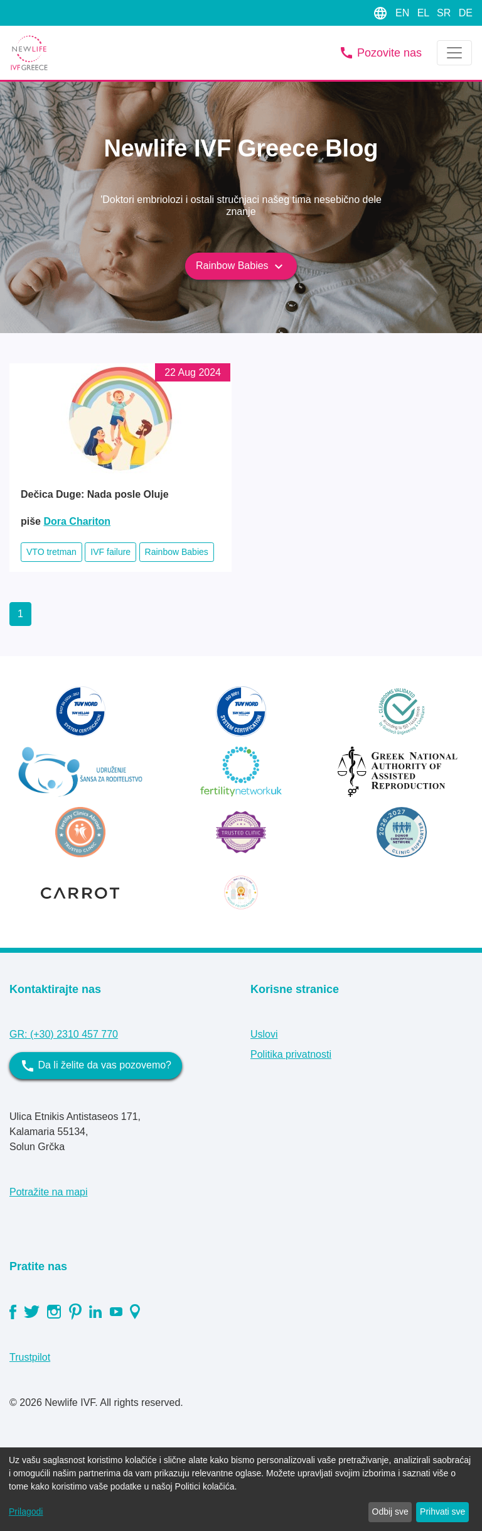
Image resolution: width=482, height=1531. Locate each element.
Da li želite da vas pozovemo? (95, 1065)
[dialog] (241, 1489)
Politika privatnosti (290, 1054)
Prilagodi (26, 1511)
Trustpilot (29, 1357)
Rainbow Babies (241, 266)
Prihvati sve (442, 1511)
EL (424, 13)
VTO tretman (51, 552)
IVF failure (110, 552)
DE (466, 13)
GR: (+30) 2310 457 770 (63, 1034)
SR (445, 13)
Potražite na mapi (48, 1192)
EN (403, 13)
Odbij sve (390, 1511)
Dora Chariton (76, 521)
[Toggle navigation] (454, 52)
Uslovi (264, 1034)
